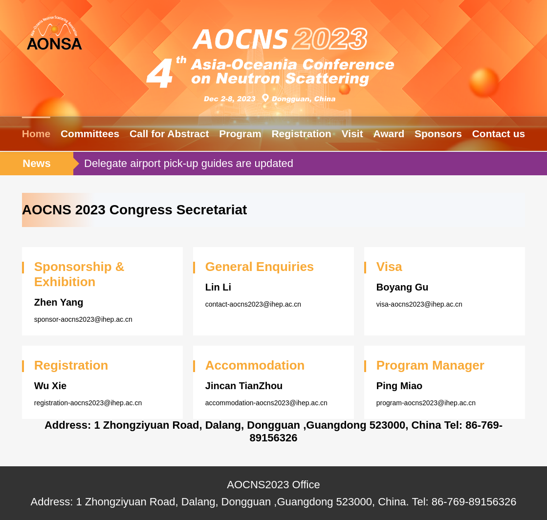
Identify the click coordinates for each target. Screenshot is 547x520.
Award (388, 133)
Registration (301, 133)
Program (240, 133)
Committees (90, 133)
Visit (352, 133)
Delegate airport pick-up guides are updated (188, 163)
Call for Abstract (169, 133)
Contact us (498, 133)
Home (36, 133)
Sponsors (438, 133)
